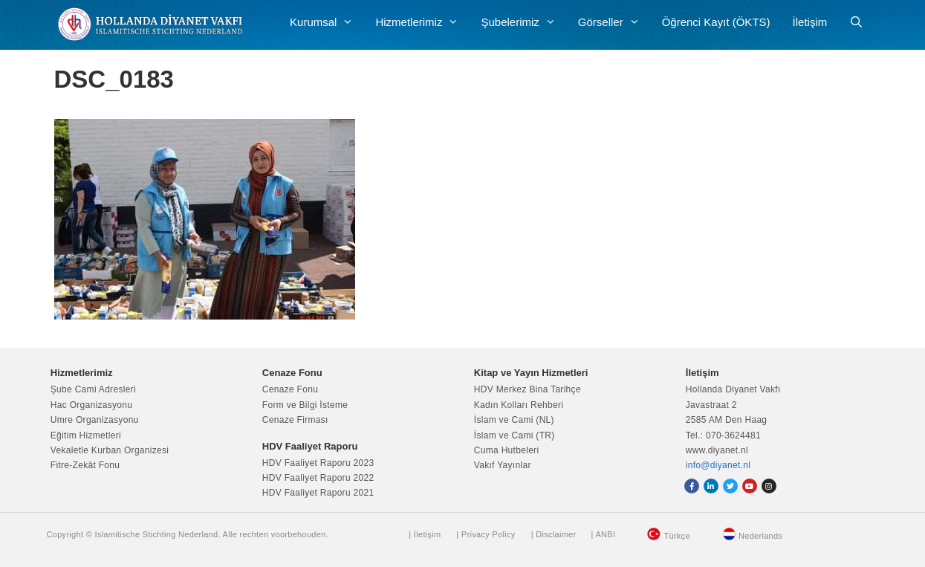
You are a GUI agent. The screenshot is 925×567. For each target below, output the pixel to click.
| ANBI (603, 534)
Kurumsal (327, 22)
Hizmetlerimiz (422, 22)
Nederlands (760, 535)
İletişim (810, 22)
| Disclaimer (554, 534)
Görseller (614, 22)
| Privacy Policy (485, 534)
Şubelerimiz (523, 22)
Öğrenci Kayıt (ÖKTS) (716, 22)
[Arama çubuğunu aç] (856, 22)
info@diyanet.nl (718, 465)
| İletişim (425, 534)
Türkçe (676, 535)
